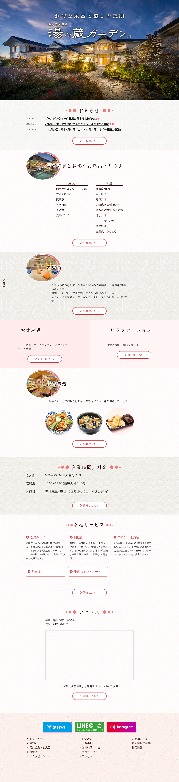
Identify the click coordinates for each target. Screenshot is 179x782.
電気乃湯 (101, 199)
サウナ (109, 220)
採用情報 (137, 747)
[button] (85, 97)
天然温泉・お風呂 (40, 747)
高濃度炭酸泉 (104, 188)
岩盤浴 (33, 752)
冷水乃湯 (101, 215)
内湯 (109, 183)
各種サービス (90, 752)
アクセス (87, 756)
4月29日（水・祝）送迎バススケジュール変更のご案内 (77, 124)
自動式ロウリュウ (106, 231)
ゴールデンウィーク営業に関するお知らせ (70, 118)
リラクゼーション (40, 756)
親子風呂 (101, 194)
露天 (72, 183)
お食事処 (87, 743)
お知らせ (35, 743)
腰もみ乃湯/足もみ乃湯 (109, 210)
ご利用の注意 (140, 738)
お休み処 (87, 738)
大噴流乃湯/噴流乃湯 (108, 204)
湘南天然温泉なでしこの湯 (72, 188)
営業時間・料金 (91, 747)
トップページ (37, 738)
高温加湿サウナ (105, 226)
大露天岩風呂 (64, 194)
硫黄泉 (60, 199)
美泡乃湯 (61, 204)
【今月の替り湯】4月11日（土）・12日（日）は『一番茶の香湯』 (83, 129)
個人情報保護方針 (142, 743)
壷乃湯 (60, 210)
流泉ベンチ (62, 215)
